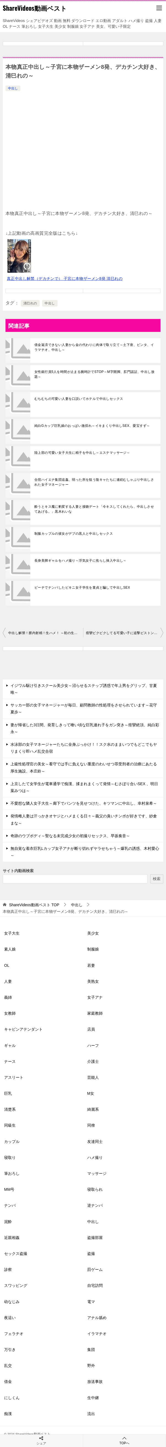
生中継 (93, 1398)
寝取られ (95, 1189)
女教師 (10, 1013)
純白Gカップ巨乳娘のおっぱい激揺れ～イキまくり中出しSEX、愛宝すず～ (92, 426)
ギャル (10, 1045)
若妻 (91, 965)
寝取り (10, 1157)
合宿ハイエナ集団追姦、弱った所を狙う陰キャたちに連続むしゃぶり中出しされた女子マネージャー (94, 482)
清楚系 (10, 1109)
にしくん (12, 1398)
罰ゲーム (95, 1269)
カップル (12, 1141)
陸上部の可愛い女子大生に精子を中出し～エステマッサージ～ (82, 453)
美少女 (93, 933)
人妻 (8, 981)
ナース (10, 1061)
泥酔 (8, 1221)
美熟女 (93, 981)
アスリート (13, 1077)
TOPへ (125, 1440)
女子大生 (12, 933)
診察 (8, 1269)
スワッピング (15, 1285)
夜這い (10, 1317)
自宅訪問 (95, 1285)
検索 (156, 879)
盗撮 (91, 1253)
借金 (8, 1381)
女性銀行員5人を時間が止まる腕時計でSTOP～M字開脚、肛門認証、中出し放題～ (94, 374)
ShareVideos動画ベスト (35, 8)
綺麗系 (93, 1109)
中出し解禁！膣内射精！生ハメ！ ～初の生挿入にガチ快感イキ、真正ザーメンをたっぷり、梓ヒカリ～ (45, 633)
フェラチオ (13, 1333)
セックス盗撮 (15, 1253)
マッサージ (97, 1173)
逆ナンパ (95, 1205)
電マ (91, 1301)
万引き (10, 1349)
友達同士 (95, 1141)
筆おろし (12, 1173)
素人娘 (10, 949)
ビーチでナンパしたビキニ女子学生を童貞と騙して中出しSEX (82, 587)
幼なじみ (12, 1301)
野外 (91, 1365)
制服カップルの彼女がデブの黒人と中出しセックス (73, 534)
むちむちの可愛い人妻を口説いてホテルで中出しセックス (78, 399)
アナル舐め (97, 1317)
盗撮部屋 (95, 1237)
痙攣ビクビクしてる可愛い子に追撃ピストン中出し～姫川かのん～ (125, 633)
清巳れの (30, 303)
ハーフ (93, 1045)
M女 (90, 1093)
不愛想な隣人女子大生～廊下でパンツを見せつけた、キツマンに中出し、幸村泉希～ (83, 803)
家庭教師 (95, 1013)
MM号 (9, 1189)
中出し (13, 88)
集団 (91, 1349)
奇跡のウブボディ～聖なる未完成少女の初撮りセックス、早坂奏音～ (70, 836)
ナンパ (10, 1205)
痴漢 (8, 1413)
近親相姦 (12, 1237)
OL (6, 965)
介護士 (93, 1061)
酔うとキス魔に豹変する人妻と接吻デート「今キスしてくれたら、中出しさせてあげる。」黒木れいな (94, 509)
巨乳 (8, 1093)
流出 (91, 1413)
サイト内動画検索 (18, 871)
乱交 (8, 1365)
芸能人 (93, 1077)
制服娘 (93, 949)
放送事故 (95, 1381)
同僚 (91, 1125)
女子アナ (95, 997)
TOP (34, 905)
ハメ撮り (95, 1157)
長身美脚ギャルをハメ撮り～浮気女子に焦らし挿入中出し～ (80, 561)
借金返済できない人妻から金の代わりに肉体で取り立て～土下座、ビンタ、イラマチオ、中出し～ (94, 347)
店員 (91, 1029)
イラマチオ (97, 1333)
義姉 (8, 997)
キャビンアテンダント (23, 1029)
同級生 (10, 1125)
